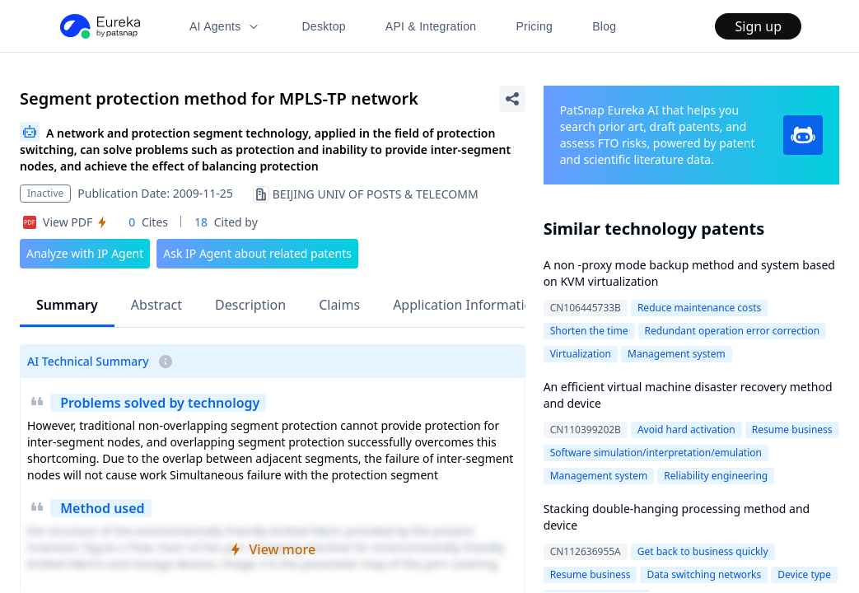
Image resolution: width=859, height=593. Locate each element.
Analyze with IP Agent (84, 253)
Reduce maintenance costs (699, 308)
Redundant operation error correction (732, 331)
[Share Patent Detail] (512, 99)
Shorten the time (589, 331)
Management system (677, 354)
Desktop (323, 26)
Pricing (534, 26)
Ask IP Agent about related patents (257, 253)
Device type (804, 574)
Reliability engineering (716, 476)
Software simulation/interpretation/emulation (656, 453)
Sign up (758, 26)
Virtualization (580, 354)
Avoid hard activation (686, 430)
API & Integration (431, 26)
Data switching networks (704, 574)
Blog (604, 26)
